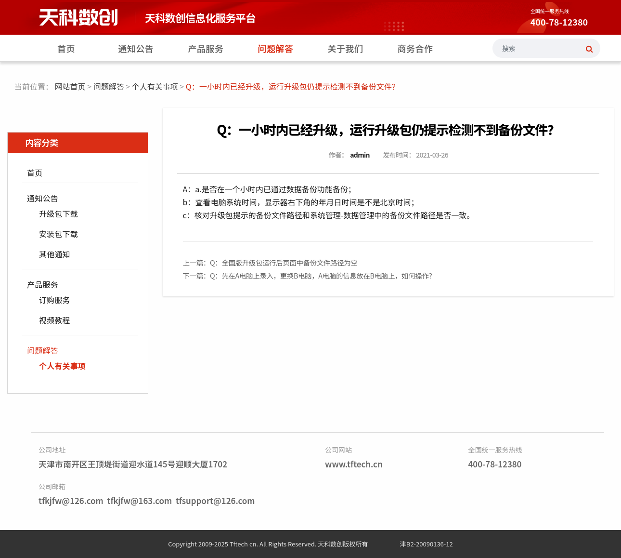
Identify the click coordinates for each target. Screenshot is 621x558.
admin (360, 154)
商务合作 (415, 48)
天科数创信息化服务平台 (200, 17)
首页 (66, 48)
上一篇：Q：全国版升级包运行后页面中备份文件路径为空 (270, 262)
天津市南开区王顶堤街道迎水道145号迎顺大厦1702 (133, 464)
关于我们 (345, 48)
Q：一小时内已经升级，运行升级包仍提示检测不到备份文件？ (388, 129)
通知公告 (136, 48)
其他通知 (54, 254)
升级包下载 (58, 213)
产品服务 (206, 48)
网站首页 (70, 86)
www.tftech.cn (354, 464)
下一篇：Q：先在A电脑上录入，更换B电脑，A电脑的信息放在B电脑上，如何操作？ (309, 275)
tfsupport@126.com (215, 500)
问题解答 (276, 48)
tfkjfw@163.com (139, 500)
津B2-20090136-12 (426, 543)
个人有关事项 (155, 86)
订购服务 (54, 300)
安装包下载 (58, 233)
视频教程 (54, 320)
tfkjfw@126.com (71, 500)
